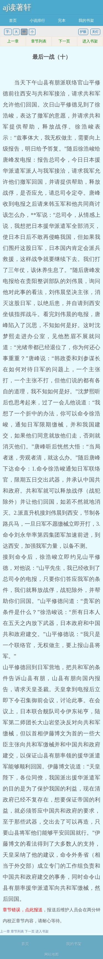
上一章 (13, 41)
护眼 (83, 32)
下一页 (64, 41)
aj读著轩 (17, 7)
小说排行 (37, 20)
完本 (62, 20)
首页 (13, 20)
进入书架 (90, 41)
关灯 (95, 32)
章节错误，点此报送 (23, 909)
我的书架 (86, 20)
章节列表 (38, 41)
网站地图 (51, 954)
